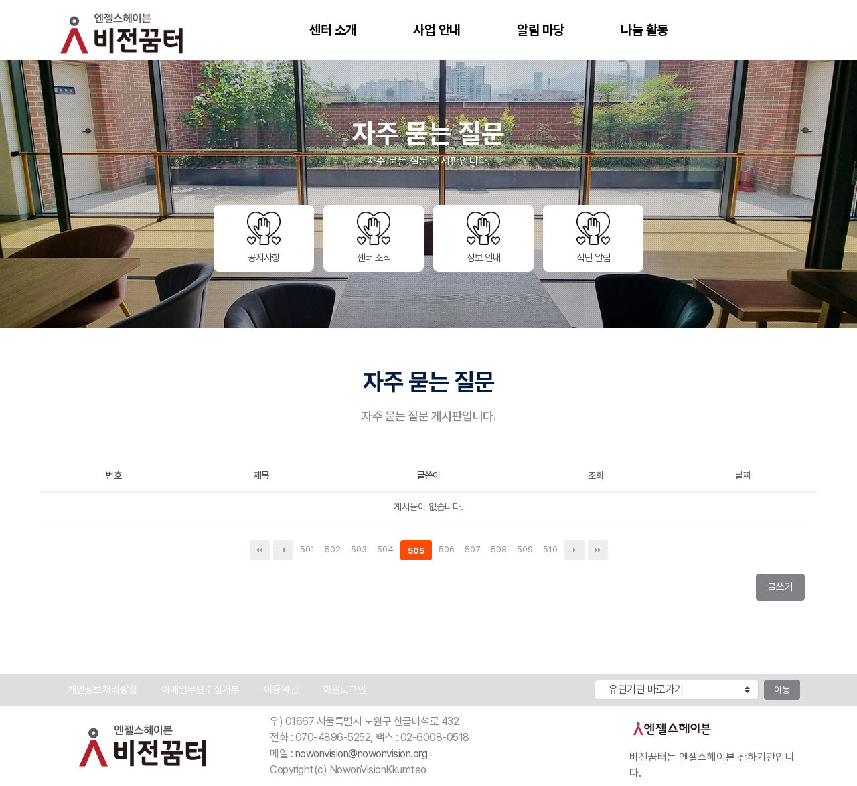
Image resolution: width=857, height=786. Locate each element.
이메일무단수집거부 (200, 690)
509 (526, 550)
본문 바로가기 (0, 0)
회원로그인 (344, 690)
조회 (595, 475)
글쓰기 (784, 590)
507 (474, 550)
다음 (574, 550)
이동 (782, 689)
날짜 (743, 475)
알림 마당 (540, 30)
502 (334, 550)
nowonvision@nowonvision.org (361, 753)
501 (309, 550)
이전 (283, 550)
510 (552, 550)
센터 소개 (333, 30)
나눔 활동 (644, 30)
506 (448, 550)
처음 (260, 550)
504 (387, 550)
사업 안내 (437, 30)
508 (500, 550)
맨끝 (598, 550)
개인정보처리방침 (102, 690)
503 (360, 550)
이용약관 (281, 690)
